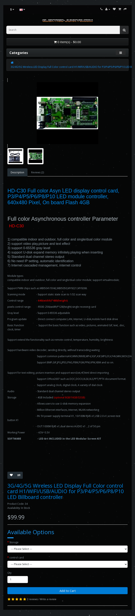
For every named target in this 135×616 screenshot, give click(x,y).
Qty (9, 573)
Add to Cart (67, 591)
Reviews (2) (37, 172)
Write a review (48, 599)
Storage (13, 542)
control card (16, 557)
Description (17, 172)
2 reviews (32, 599)
